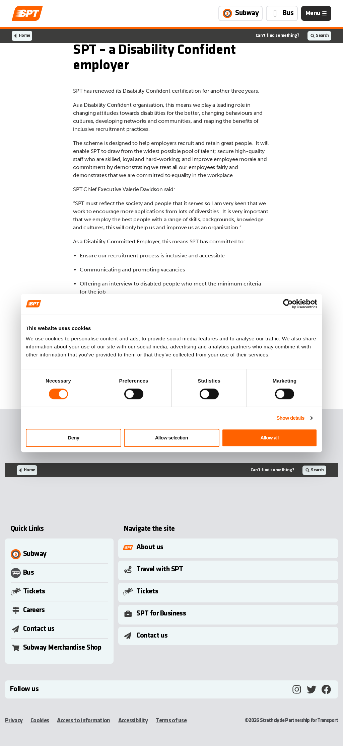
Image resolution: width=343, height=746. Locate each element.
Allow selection (171, 437)
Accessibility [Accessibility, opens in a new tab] (133, 721)
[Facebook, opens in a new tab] (326, 689)
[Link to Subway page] (240, 13)
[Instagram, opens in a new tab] (296, 689)
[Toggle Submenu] (229, 547)
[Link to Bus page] (282, 13)
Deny (73, 437)
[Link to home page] (27, 13)
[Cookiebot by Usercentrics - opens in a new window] (288, 304)
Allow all (269, 437)
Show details (290, 418)
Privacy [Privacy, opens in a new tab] (13, 721)
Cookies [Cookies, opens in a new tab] (39, 721)
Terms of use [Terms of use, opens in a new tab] (171, 721)
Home (24, 35)
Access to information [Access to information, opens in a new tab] (83, 721)
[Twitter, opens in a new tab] (311, 689)
